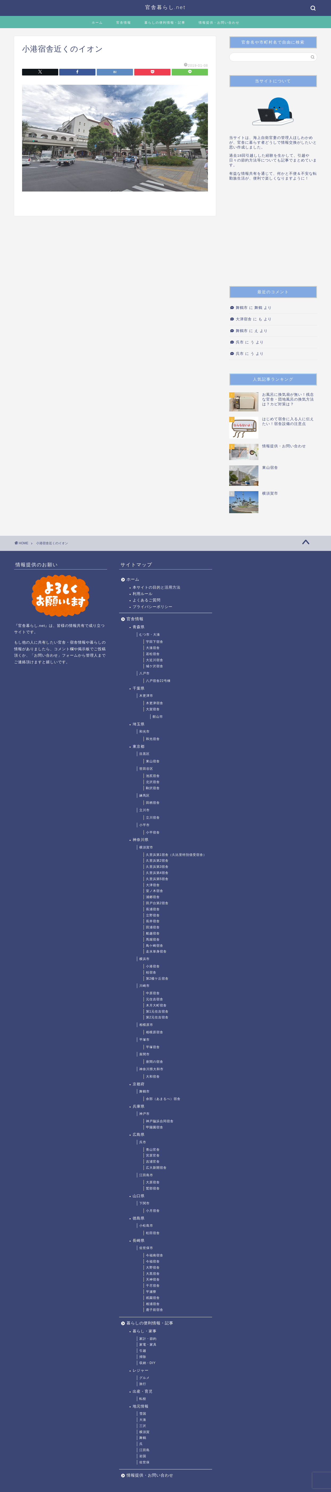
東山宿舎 (153, 761)
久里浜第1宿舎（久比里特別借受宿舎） (176, 855)
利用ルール (143, 594)
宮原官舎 (153, 1155)
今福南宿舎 (154, 1255)
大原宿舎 (153, 1182)
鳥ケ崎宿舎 (154, 945)
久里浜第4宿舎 (157, 873)
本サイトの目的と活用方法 (157, 587)
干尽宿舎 (153, 1285)
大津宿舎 (244, 319)
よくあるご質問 (147, 600)
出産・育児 (143, 1391)
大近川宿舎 (154, 660)
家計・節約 (148, 1339)
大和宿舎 (153, 1076)
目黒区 (144, 754)
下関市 (144, 1203)
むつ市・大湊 (149, 634)
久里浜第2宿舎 (157, 860)
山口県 (139, 1196)
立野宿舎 (153, 915)
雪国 (142, 1414)
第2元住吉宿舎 (157, 1017)
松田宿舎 (153, 1233)
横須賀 (144, 1432)
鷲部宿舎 (153, 1188)
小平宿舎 (153, 832)
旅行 (142, 1384)
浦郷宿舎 (153, 897)
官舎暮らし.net (165, 7)
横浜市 (144, 959)
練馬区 (144, 795)
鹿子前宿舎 (154, 1310)
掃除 (142, 1357)
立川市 (144, 810)
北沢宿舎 (153, 782)
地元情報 (141, 1406)
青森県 (139, 627)
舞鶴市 (242, 308)
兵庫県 (139, 1106)
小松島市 (146, 1225)
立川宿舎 (153, 817)
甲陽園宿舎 (154, 1127)
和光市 (144, 731)
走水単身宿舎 (156, 951)
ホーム (97, 22)
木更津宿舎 (154, 703)
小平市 (144, 825)
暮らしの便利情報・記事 (164, 22)
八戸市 (144, 673)
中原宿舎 (153, 993)
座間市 (144, 1054)
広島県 (139, 1135)
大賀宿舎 (153, 709)
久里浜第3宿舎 (157, 867)
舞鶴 (142, 1438)
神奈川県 (141, 840)
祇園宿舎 (153, 1298)
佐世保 (144, 1462)
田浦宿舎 (153, 927)
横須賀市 (146, 847)
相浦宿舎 (153, 1304)
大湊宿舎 (153, 648)
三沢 (142, 1426)
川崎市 (144, 986)
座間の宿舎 (154, 1062)
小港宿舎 (153, 966)
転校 (142, 1399)
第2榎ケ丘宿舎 (157, 978)
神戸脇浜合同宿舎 (160, 1121)
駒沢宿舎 (153, 788)
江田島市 (146, 1175)
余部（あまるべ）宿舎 (163, 1099)
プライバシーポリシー (153, 607)
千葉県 (139, 688)
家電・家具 (148, 1344)
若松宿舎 (153, 654)
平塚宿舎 (153, 1047)
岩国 (142, 1456)
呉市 (240, 342)
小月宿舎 (153, 1211)
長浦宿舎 (153, 909)
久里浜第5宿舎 (157, 879)
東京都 (139, 747)
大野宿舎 (153, 1267)
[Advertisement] (273, 235)
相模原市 (146, 1025)
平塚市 (144, 1040)
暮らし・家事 (145, 1331)
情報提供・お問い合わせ (219, 22)
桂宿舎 (151, 972)
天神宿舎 (153, 1279)
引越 (142, 1351)
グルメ (144, 1378)
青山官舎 (153, 1149)
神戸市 (144, 1114)
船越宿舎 (153, 933)
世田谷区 (146, 769)
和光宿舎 (153, 739)
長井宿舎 (153, 921)
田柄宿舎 (153, 803)
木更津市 (146, 696)
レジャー (141, 1370)
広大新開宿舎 (156, 1168)
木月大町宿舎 (156, 1005)
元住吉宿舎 (154, 999)
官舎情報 (123, 22)
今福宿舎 (153, 1261)
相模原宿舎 (154, 1032)
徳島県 (139, 1218)
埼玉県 (139, 724)
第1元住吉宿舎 (157, 1011)
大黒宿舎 (153, 1274)
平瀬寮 (151, 1292)
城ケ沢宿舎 (154, 666)
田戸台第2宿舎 (157, 903)
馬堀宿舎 (153, 939)
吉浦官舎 (153, 1161)
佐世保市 (146, 1248)
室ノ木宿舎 (154, 891)
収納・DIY (147, 1363)
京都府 (139, 1084)
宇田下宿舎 (154, 642)
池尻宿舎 (153, 776)
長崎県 (139, 1241)
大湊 (142, 1420)
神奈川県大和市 (151, 1069)
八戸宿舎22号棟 (158, 681)
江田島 (144, 1450)
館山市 (158, 717)
